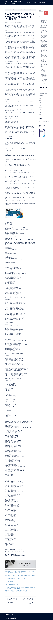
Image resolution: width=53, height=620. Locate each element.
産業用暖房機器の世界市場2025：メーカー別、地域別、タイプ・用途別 (44, 30)
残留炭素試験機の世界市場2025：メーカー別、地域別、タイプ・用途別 (44, 55)
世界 (16, 22)
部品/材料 (41, 116)
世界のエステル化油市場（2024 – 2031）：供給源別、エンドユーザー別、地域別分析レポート (19, 591)
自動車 (40, 112)
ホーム (6, 9)
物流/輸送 (41, 107)
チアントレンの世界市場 (9, 581)
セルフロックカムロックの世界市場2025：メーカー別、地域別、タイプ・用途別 (44, 37)
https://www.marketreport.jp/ (44, 121)
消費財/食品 (41, 105)
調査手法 (35, 2)
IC (5, 579)
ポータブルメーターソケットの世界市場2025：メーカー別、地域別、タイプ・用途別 (44, 43)
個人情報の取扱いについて (42, 2)
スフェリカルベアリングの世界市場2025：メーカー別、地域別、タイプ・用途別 (44, 81)
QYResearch (41, 95)
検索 (40, 10)
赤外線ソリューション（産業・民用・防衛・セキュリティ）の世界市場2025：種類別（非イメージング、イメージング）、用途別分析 (28, 601)
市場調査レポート (30, 2)
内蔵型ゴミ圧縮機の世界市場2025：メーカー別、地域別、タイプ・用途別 (44, 49)
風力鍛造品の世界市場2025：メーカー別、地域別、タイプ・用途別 (15, 578)
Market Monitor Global (43, 93)
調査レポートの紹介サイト (14, 1)
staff (8, 22)
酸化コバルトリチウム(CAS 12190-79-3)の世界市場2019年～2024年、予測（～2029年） (18, 590)
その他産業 (41, 97)
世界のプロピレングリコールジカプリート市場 (12, 584)
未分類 (40, 102)
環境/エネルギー (42, 109)
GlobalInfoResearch (42, 90)
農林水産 (40, 114)
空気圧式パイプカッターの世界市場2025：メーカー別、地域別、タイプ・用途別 (44, 69)
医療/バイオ (41, 100)
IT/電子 (40, 91)
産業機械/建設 (19, 22)
